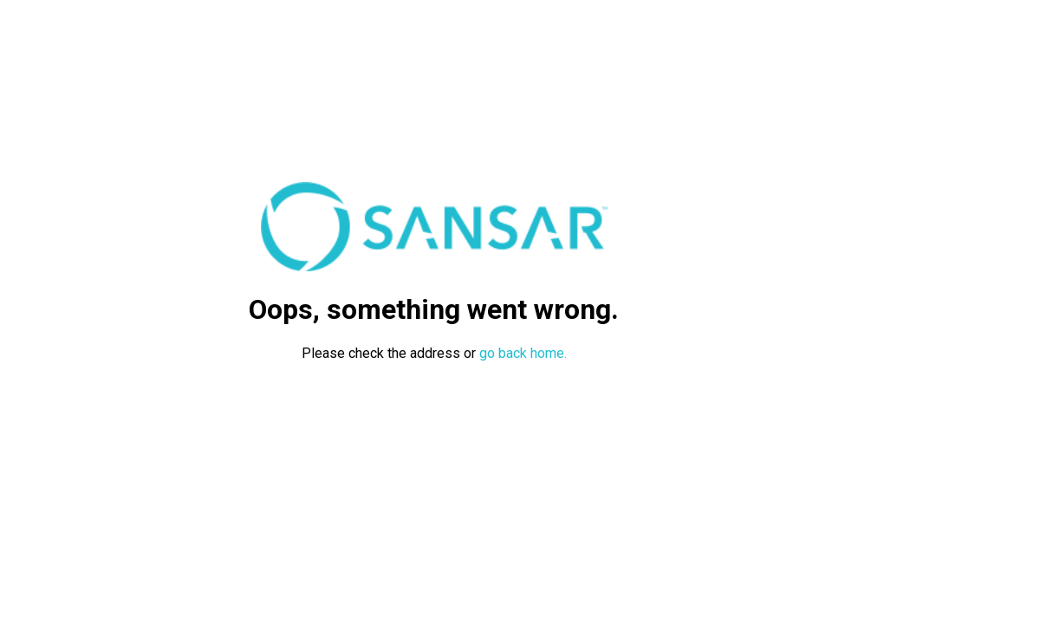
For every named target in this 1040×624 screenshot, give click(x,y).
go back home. (523, 353)
